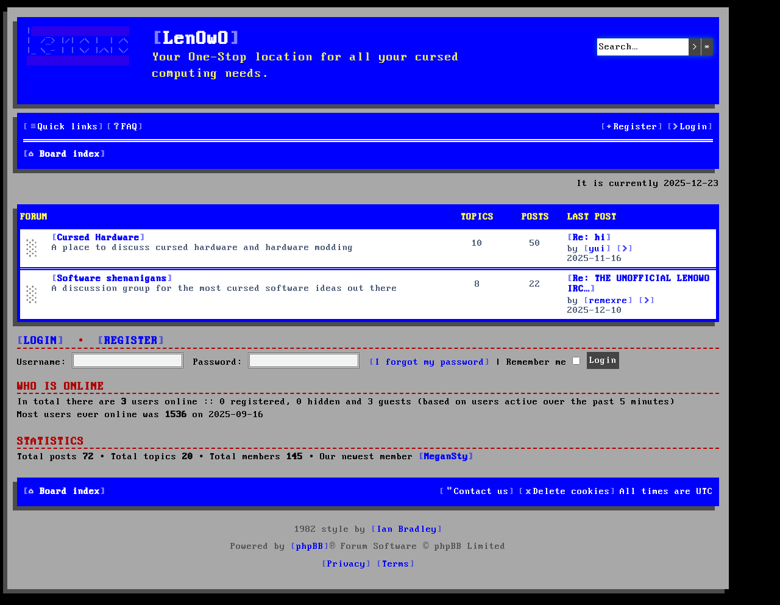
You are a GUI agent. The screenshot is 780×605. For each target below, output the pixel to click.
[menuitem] (125, 127)
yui (597, 249)
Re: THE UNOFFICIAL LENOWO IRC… (638, 284)
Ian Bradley (407, 529)
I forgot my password (429, 362)
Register (131, 341)
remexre (608, 301)
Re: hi (589, 238)
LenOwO (196, 39)
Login (40, 341)
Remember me (543, 362)
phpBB (310, 546)
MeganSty (446, 457)
